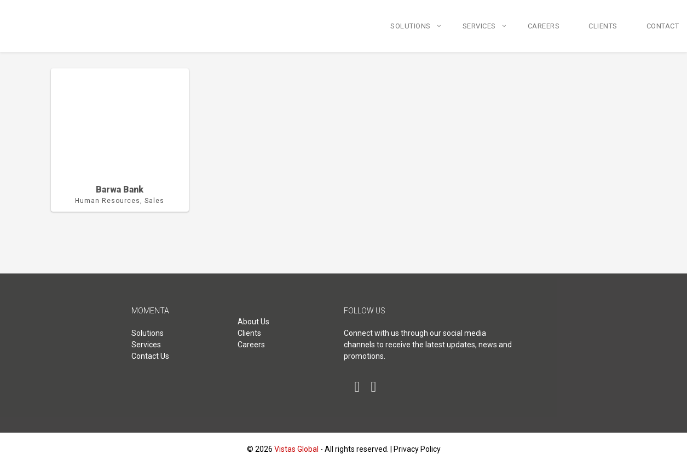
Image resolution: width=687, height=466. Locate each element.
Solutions (410, 26)
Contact (662, 26)
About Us (253, 321)
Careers (544, 26)
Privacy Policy (417, 449)
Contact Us (150, 356)
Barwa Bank (119, 189)
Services (479, 26)
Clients (602, 26)
